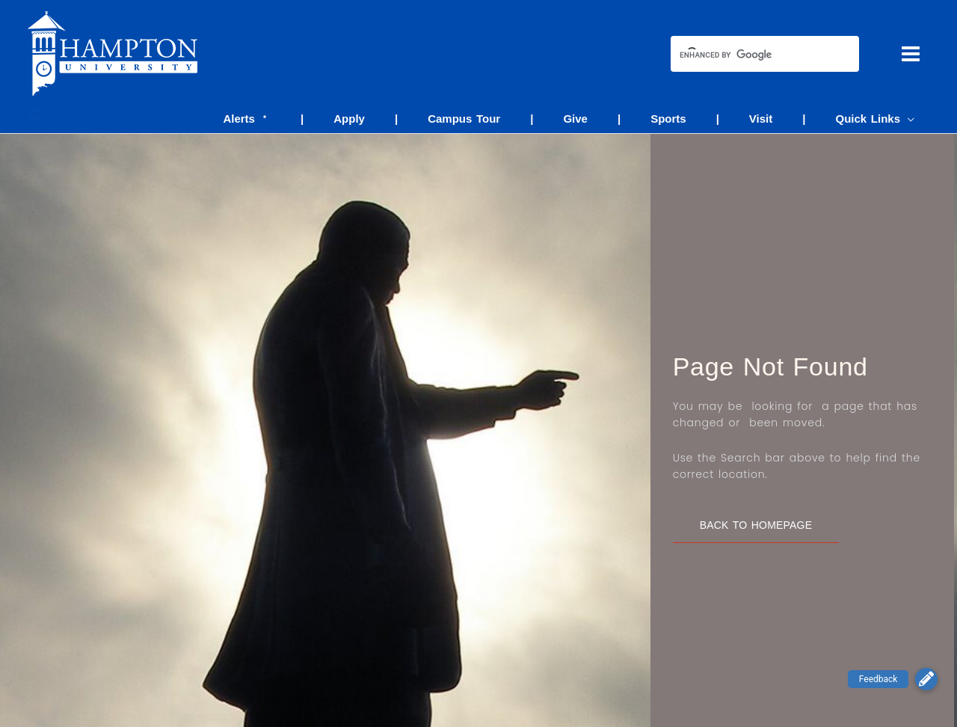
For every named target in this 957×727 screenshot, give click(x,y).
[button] (926, 679)
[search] (751, 55)
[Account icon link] (34, 114)
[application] (911, 118)
